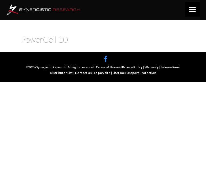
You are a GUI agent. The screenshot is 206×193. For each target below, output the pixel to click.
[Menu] (192, 9)
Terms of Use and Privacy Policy (119, 67)
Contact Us (83, 73)
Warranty (152, 67)
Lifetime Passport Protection (134, 73)
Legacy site (102, 73)
